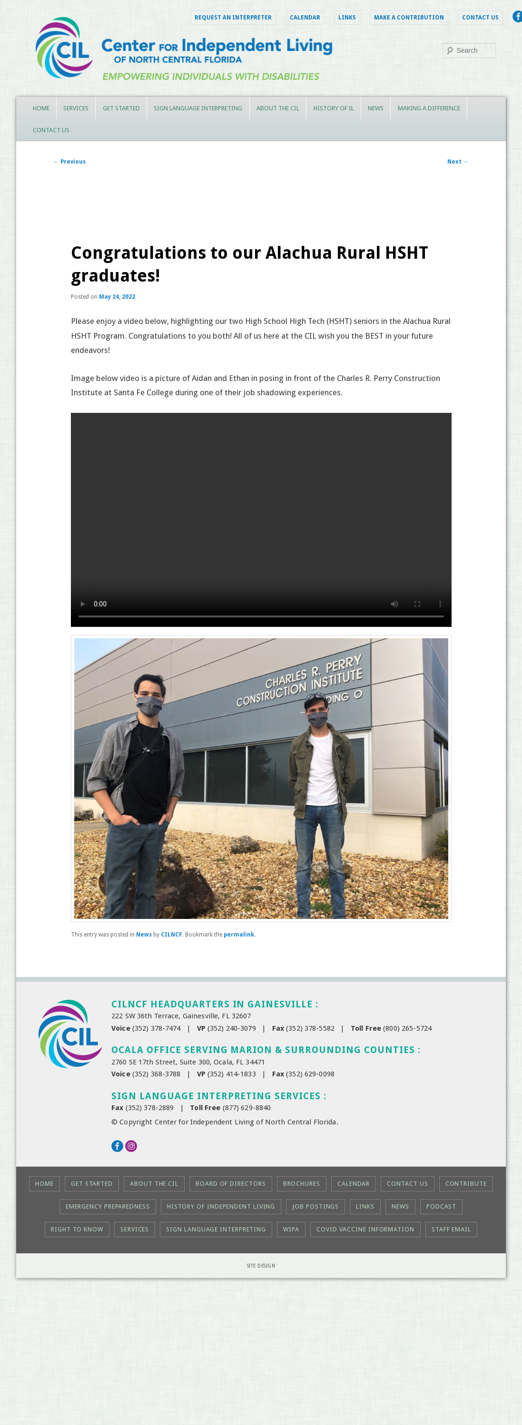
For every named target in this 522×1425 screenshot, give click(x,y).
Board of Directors (231, 1183)
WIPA (291, 1229)
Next (458, 161)
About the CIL (277, 108)
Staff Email (451, 1229)
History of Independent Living (221, 1206)
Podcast (441, 1206)
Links (347, 17)
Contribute (466, 1183)
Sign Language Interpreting (198, 108)
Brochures (301, 1183)
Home (41, 108)
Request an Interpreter (233, 17)
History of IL (334, 108)
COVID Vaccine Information (365, 1229)
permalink (239, 934)
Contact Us (480, 17)
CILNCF (171, 934)
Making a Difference (429, 108)
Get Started (121, 108)
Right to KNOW (77, 1229)
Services (76, 108)
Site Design (261, 1266)
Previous (69, 161)
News (376, 108)
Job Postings (315, 1206)
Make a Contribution (409, 17)
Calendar (305, 17)
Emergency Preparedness (108, 1206)
